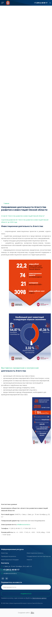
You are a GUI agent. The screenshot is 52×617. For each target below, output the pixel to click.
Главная (6, 203)
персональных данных (39, 598)
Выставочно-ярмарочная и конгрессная (20, 368)
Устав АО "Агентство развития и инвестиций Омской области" (23, 216)
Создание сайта (26, 613)
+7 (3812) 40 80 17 (40, 3)
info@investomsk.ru (23, 524)
